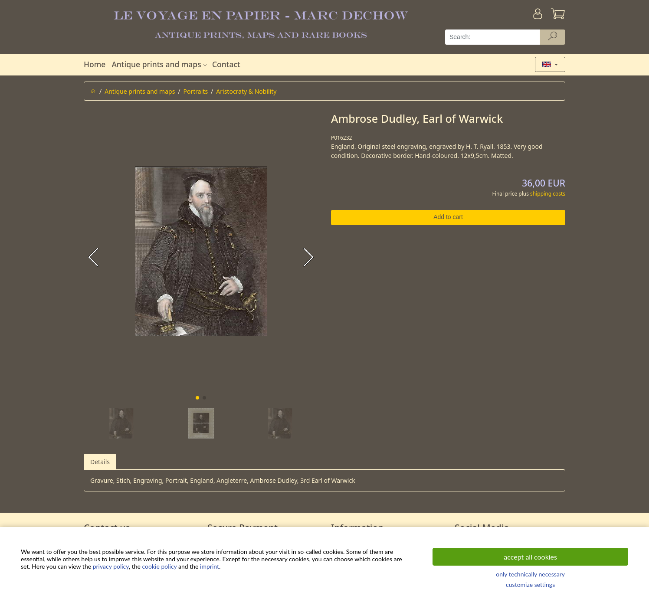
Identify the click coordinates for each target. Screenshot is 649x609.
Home (94, 64)
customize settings (530, 584)
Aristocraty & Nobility (246, 91)
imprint (209, 566)
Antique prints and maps (160, 64)
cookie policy (159, 566)
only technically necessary (530, 574)
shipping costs (547, 193)
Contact (226, 64)
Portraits (196, 91)
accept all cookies (530, 557)
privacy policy (111, 566)
